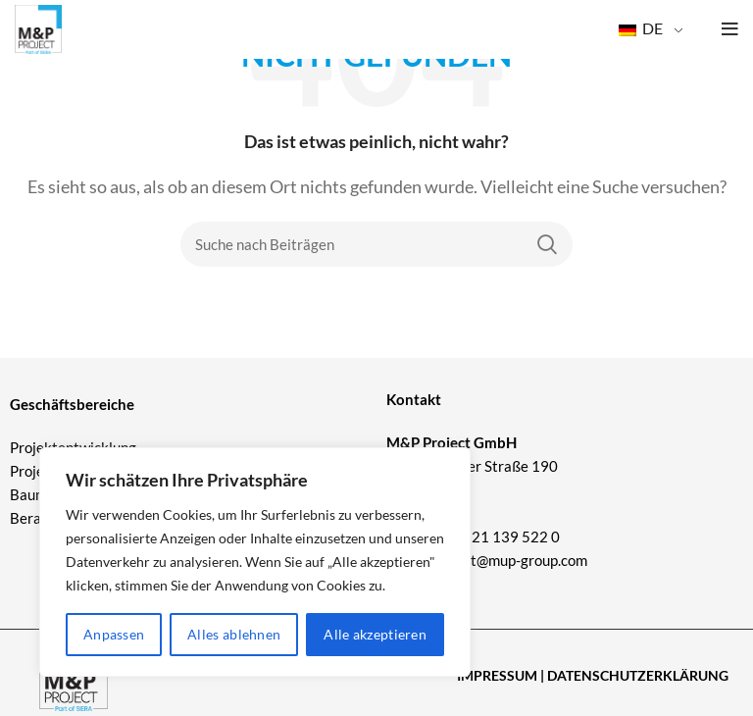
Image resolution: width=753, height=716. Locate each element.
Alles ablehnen (233, 634)
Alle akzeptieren (375, 634)
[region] (255, 562)
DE (641, 28)
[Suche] (376, 244)
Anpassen (113, 634)
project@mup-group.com (508, 560)
